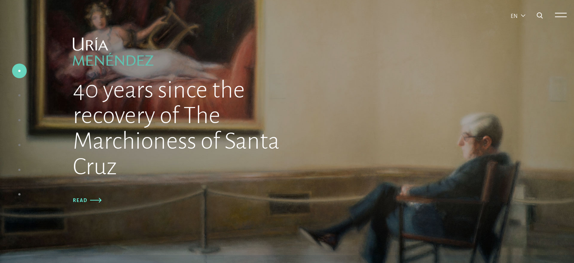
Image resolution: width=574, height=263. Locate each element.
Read (84, 200)
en (515, 16)
